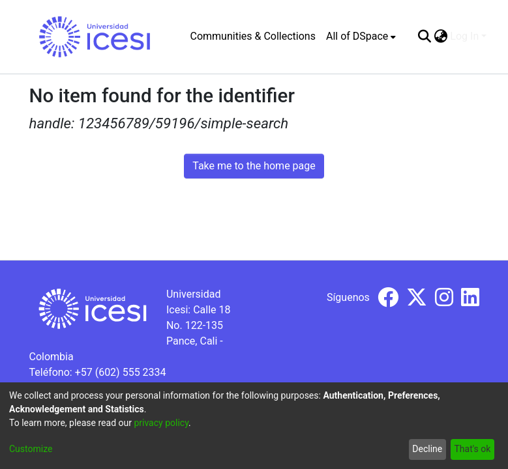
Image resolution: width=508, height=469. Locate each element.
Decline (427, 449)
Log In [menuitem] (464, 36)
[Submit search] (424, 36)
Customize (30, 449)
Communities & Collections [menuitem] (253, 36)
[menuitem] (361, 36)
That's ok (472, 449)
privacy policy (161, 423)
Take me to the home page (254, 166)
